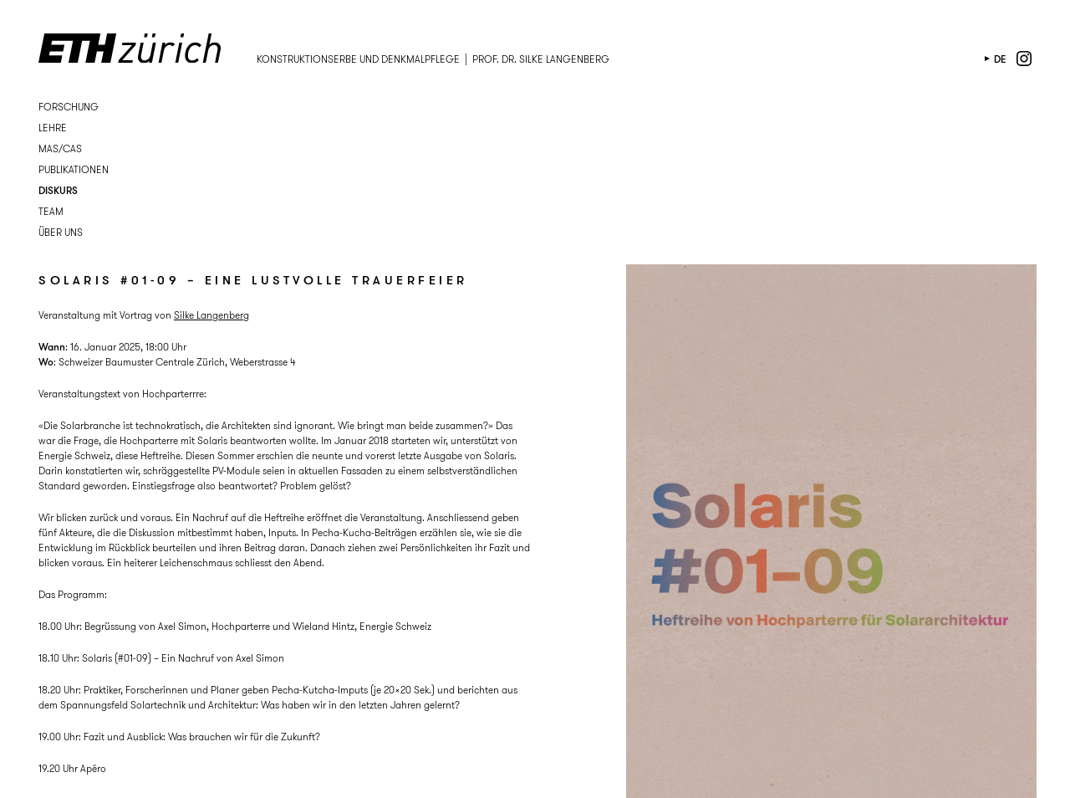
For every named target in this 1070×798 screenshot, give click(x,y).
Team (51, 211)
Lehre (52, 127)
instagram (1024, 58)
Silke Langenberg (211, 315)
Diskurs (58, 190)
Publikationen (73, 169)
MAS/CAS (60, 148)
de (1000, 59)
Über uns (60, 232)
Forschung (68, 106)
